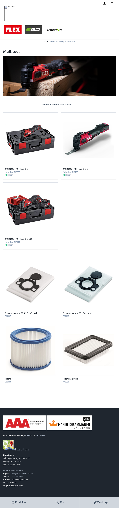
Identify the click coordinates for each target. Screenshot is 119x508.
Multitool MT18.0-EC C (75, 168)
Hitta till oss (16, 449)
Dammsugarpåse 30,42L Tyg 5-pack (21, 313)
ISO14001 (40, 435)
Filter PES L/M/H (70, 379)
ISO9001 (29, 435)
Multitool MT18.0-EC (16, 168)
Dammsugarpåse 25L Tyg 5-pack (78, 313)
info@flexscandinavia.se (22, 473)
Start (46, 42)
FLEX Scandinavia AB (13, 470)
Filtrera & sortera (59, 104)
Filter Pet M (10, 379)
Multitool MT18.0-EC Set (18, 238)
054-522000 (17, 476)
